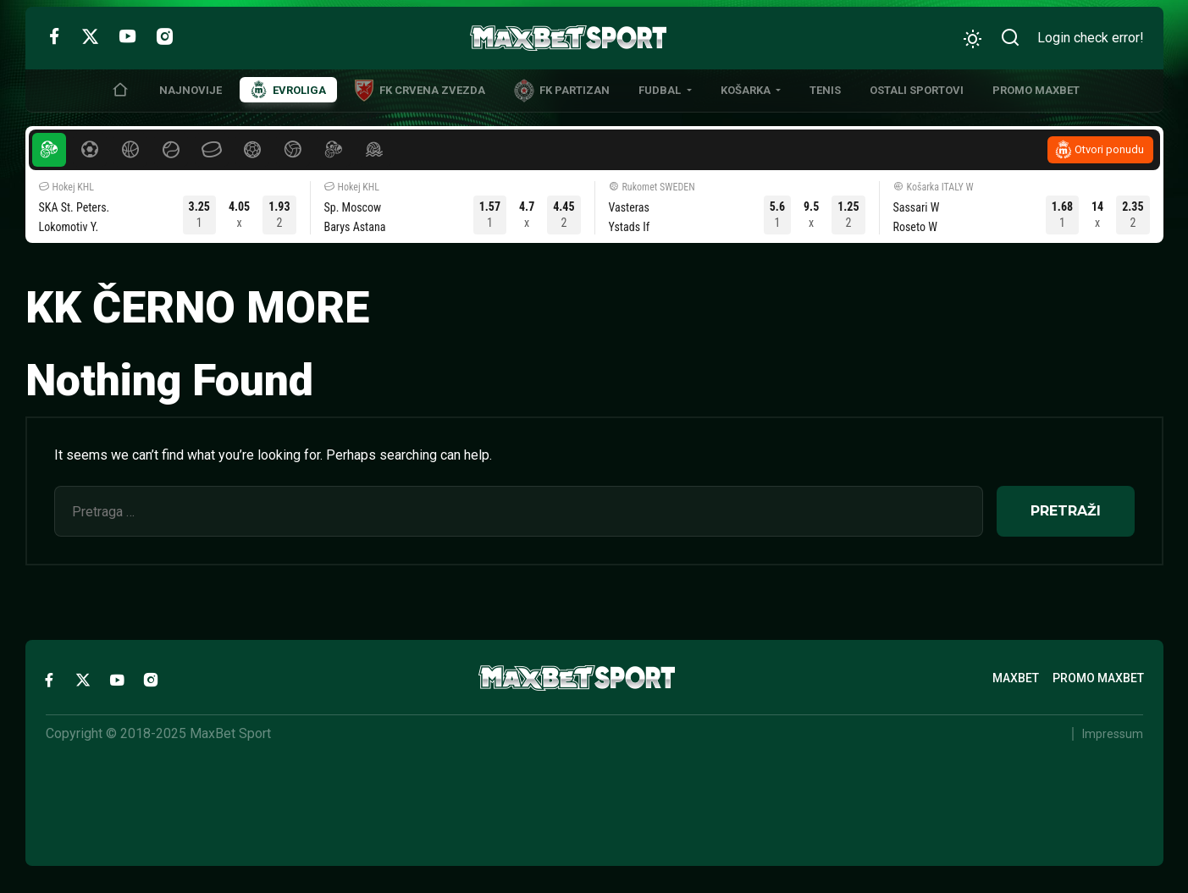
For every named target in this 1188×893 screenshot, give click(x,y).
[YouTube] (127, 36)
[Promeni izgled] (972, 38)
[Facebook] (54, 36)
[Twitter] (90, 36)
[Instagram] (164, 36)
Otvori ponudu (1109, 149)
